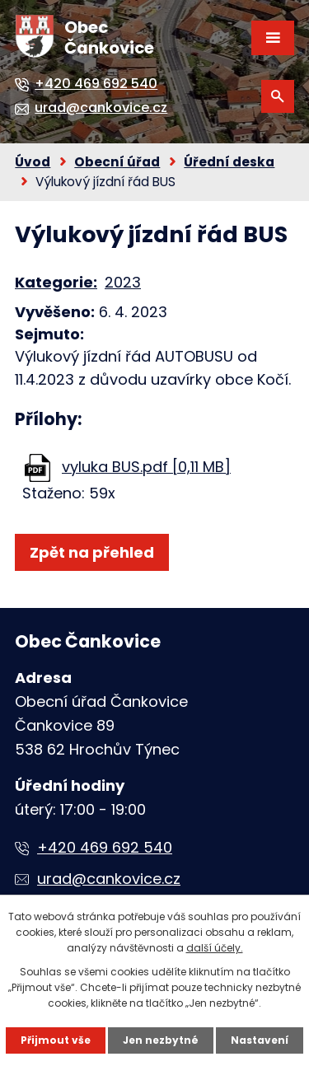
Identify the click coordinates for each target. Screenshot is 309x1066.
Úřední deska (229, 162)
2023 (123, 282)
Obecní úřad (117, 162)
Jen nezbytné (161, 1040)
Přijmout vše (56, 1040)
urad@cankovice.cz (108, 878)
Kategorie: (56, 282)
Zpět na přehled (92, 552)
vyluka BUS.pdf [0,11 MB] (146, 466)
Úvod (32, 162)
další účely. (214, 948)
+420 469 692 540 (104, 847)
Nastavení (259, 1040)
